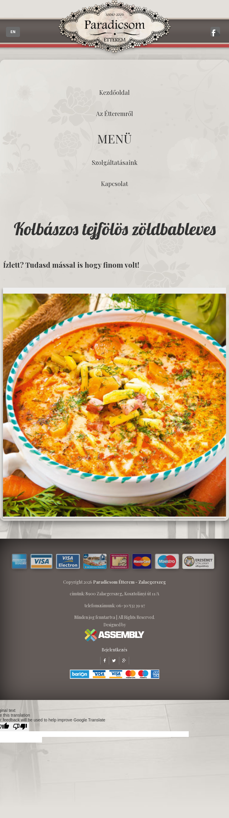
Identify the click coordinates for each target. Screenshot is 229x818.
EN (13, 32)
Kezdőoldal (114, 92)
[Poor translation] (20, 726)
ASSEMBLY (114, 635)
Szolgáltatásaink (114, 162)
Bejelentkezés (114, 650)
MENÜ (114, 138)
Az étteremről (114, 113)
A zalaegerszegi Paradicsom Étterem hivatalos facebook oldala (215, 31)
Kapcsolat (114, 183)
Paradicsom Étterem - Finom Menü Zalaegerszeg (114, 28)
